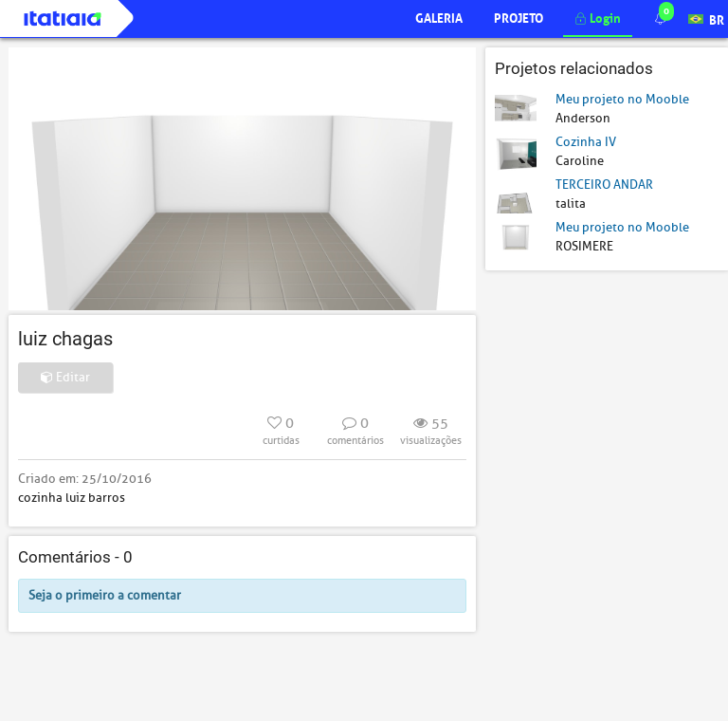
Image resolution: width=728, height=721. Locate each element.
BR (706, 18)
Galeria (439, 17)
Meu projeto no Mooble (622, 99)
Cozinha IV (585, 142)
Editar (65, 377)
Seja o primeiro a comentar (104, 595)
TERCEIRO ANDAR (604, 184)
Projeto (518, 17)
